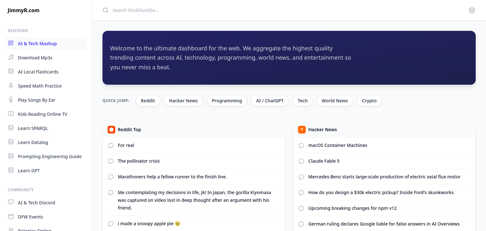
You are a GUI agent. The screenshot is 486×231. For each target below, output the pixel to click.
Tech (303, 101)
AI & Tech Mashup (32, 43)
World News (335, 101)
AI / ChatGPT (270, 101)
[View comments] (301, 145)
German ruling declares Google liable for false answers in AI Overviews (384, 224)
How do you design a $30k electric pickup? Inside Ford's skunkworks (381, 192)
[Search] (281, 10)
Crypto (369, 101)
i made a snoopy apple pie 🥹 (149, 223)
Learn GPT (24, 170)
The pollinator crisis (139, 161)
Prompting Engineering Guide (45, 156)
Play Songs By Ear (31, 99)
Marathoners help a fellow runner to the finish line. (172, 177)
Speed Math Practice (35, 85)
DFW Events (25, 216)
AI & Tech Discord (31, 202)
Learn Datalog (28, 142)
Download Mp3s (30, 57)
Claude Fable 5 (323, 161)
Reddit (148, 101)
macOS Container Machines (337, 145)
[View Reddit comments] (111, 145)
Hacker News (183, 101)
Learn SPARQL (28, 127)
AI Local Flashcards (33, 71)
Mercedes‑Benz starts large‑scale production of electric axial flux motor (384, 177)
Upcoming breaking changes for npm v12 (352, 208)
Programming (227, 101)
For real (126, 145)
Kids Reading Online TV (37, 113)
